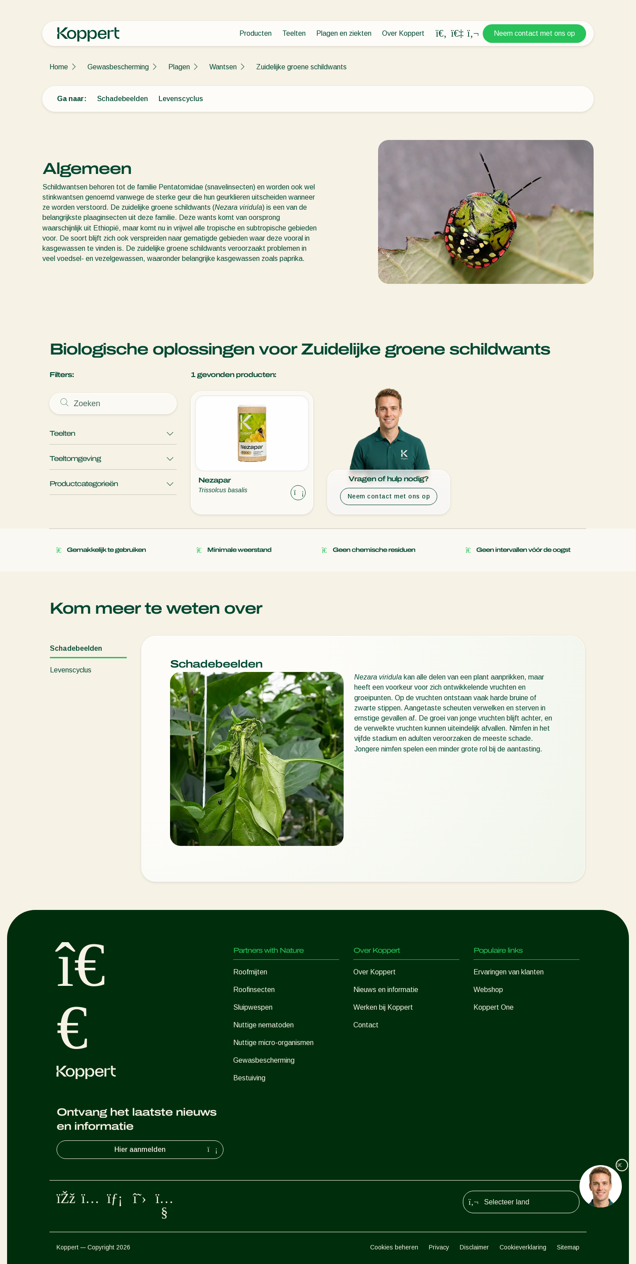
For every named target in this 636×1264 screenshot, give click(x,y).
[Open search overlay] (441, 33)
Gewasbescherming (118, 67)
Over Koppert (403, 33)
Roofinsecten (254, 989)
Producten (255, 33)
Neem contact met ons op (534, 33)
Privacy (439, 1247)
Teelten (294, 33)
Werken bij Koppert (383, 1007)
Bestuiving (249, 1078)
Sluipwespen (253, 1007)
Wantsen (223, 67)
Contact (366, 1025)
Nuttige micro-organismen (273, 1042)
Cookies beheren (394, 1247)
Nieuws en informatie (385, 989)
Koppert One (493, 1007)
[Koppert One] (457, 33)
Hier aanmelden (167, 1150)
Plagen (179, 67)
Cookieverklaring (523, 1247)
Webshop (488, 989)
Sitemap (568, 1247)
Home (58, 67)
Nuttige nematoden (263, 1025)
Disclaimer (474, 1247)
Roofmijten (250, 972)
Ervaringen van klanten (508, 972)
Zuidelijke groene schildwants (301, 67)
